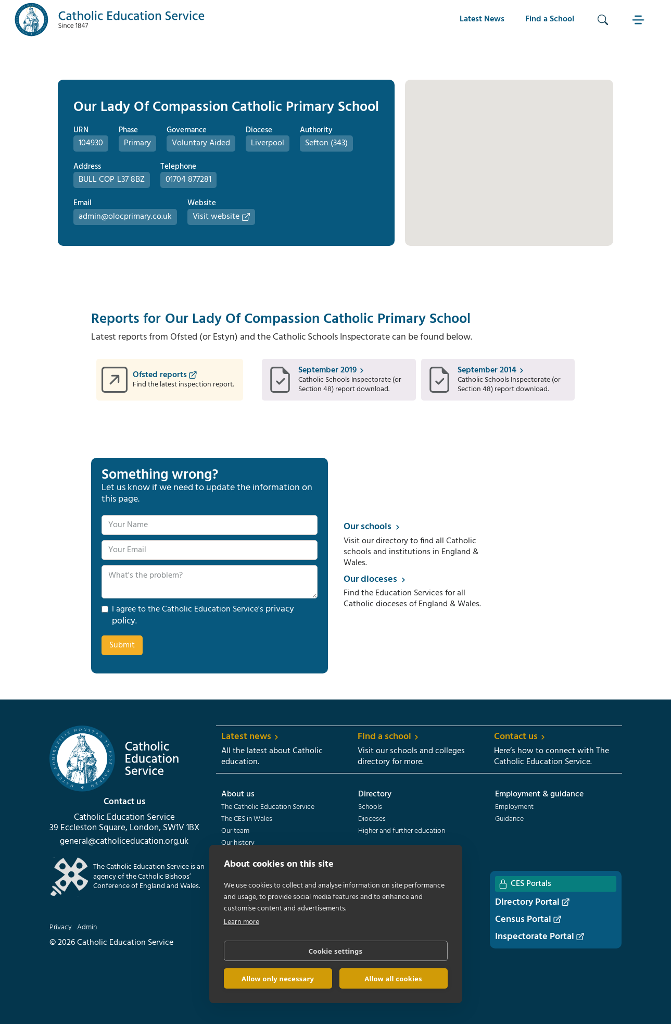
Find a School (549, 19)
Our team (235, 831)
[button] (639, 19)
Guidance (509, 819)
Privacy (60, 927)
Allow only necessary (278, 978)
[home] (110, 19)
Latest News (482, 19)
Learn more (241, 922)
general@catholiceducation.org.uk (124, 841)
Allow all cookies (393, 978)
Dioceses (372, 819)
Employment (514, 807)
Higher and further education (401, 831)
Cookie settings (335, 951)
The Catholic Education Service (267, 807)
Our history (238, 843)
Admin (87, 927)
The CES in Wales (246, 819)
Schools (370, 807)
